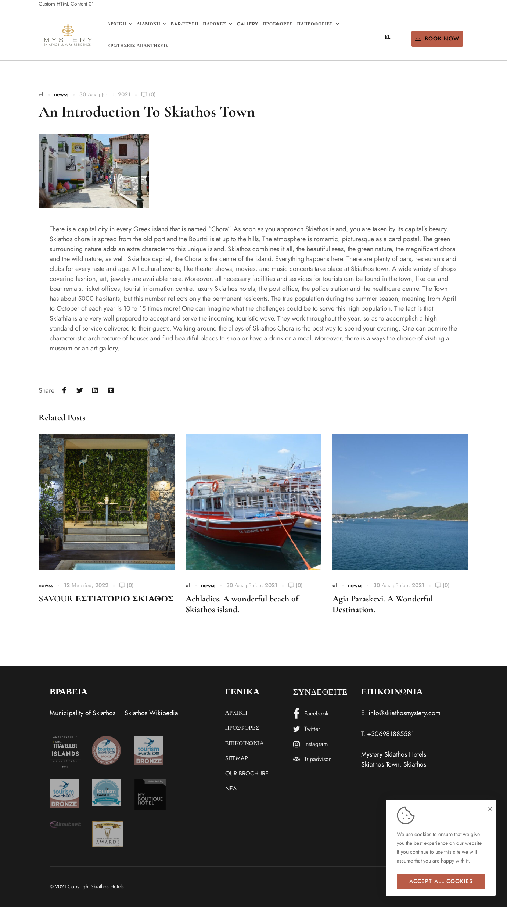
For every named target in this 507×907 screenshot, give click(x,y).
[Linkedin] (95, 391)
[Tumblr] (111, 391)
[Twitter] (80, 391)
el (41, 94)
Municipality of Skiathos (82, 713)
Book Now (437, 39)
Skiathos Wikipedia (151, 713)
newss (61, 94)
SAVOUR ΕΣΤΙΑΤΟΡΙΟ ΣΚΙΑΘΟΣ (106, 598)
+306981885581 (390, 734)
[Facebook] (64, 391)
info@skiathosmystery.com (404, 713)
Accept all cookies (441, 881)
